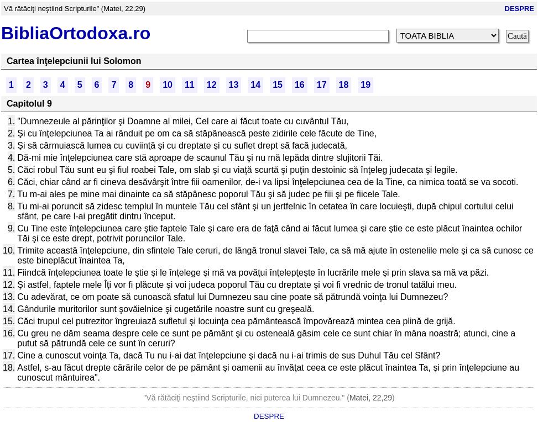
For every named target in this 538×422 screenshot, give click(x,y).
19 (365, 84)
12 (212, 84)
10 (168, 84)
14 (255, 84)
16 (300, 84)
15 (278, 84)
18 (344, 84)
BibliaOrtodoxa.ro (75, 33)
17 (322, 84)
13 (234, 84)
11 (190, 84)
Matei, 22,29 (370, 397)
